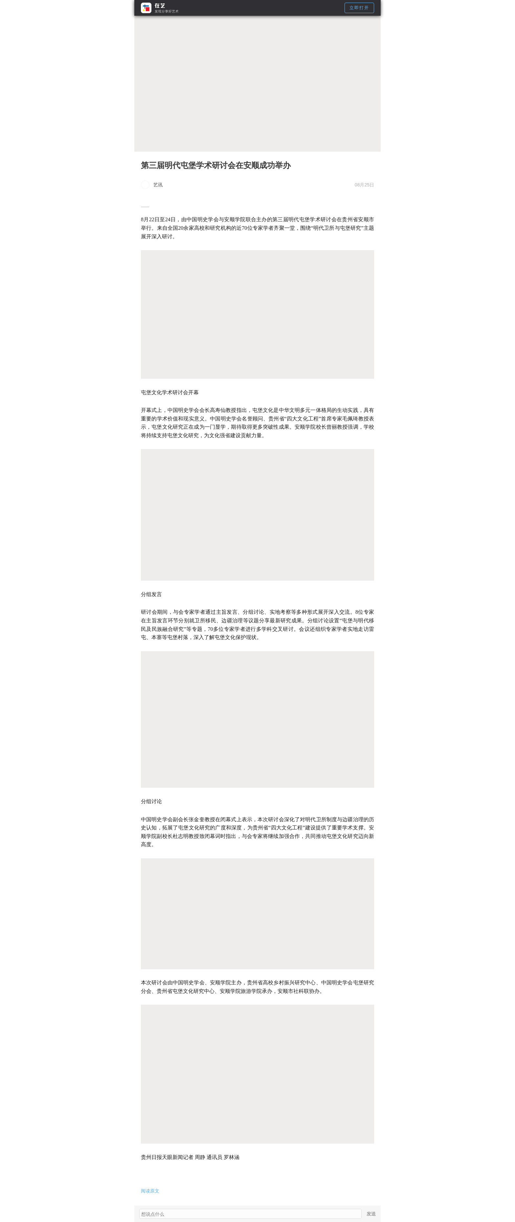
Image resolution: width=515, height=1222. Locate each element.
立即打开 (359, 7)
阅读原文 (150, 1190)
